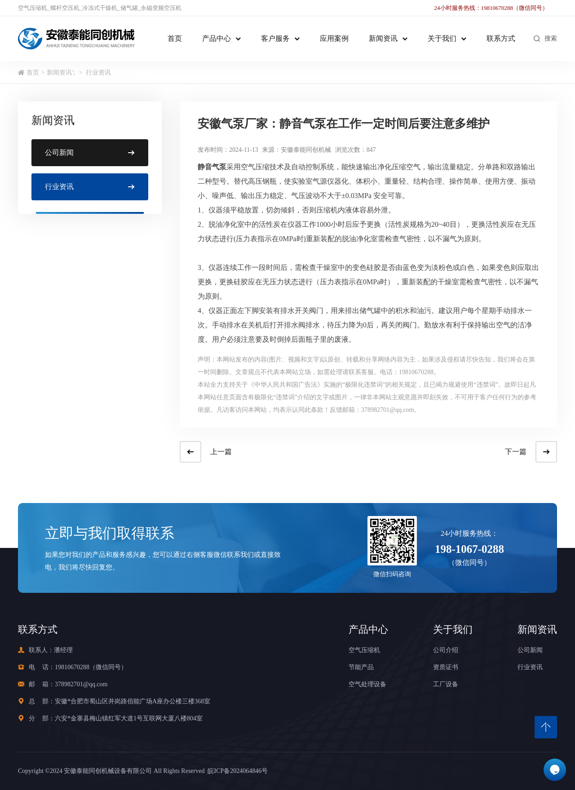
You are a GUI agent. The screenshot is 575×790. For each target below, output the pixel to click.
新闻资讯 (383, 38)
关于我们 (442, 38)
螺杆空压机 (65, 7)
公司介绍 (445, 650)
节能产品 (361, 667)
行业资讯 (98, 72)
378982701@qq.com (81, 684)
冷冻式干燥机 (99, 7)
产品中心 (216, 38)
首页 (175, 38)
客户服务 (275, 38)
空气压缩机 (32, 7)
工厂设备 (445, 684)
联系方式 (501, 38)
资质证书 (445, 667)
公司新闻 (530, 650)
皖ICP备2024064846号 (236, 771)
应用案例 (334, 38)
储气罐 (129, 7)
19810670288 (72, 667)
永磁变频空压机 (161, 7)
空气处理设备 (367, 684)
